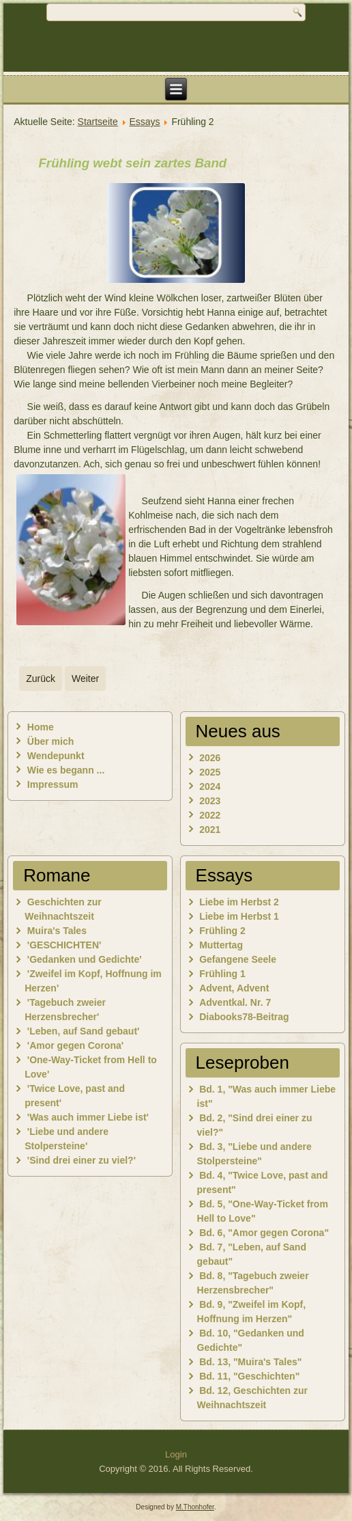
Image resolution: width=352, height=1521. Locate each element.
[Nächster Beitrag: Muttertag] (85, 678)
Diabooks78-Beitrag (244, 1016)
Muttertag (221, 945)
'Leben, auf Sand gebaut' (83, 1031)
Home (40, 727)
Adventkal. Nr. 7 (235, 1002)
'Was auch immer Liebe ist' (88, 1117)
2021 (209, 829)
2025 (209, 772)
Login (176, 1454)
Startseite (98, 121)
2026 (209, 757)
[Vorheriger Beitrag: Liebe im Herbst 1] (40, 678)
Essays (144, 121)
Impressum (52, 784)
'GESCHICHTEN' (64, 945)
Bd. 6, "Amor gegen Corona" (264, 1232)
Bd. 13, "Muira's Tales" (250, 1361)
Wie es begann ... (65, 770)
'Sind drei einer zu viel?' (81, 1160)
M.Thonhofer (195, 1507)
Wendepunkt (56, 755)
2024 (209, 786)
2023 (209, 800)
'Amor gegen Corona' (75, 1045)
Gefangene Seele (237, 959)
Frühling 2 (222, 930)
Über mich (50, 741)
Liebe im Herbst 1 (239, 916)
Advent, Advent (234, 988)
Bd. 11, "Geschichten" (249, 1376)
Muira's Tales (57, 930)
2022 (209, 815)
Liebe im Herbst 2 (239, 901)
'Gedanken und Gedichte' (84, 959)
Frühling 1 (222, 973)
